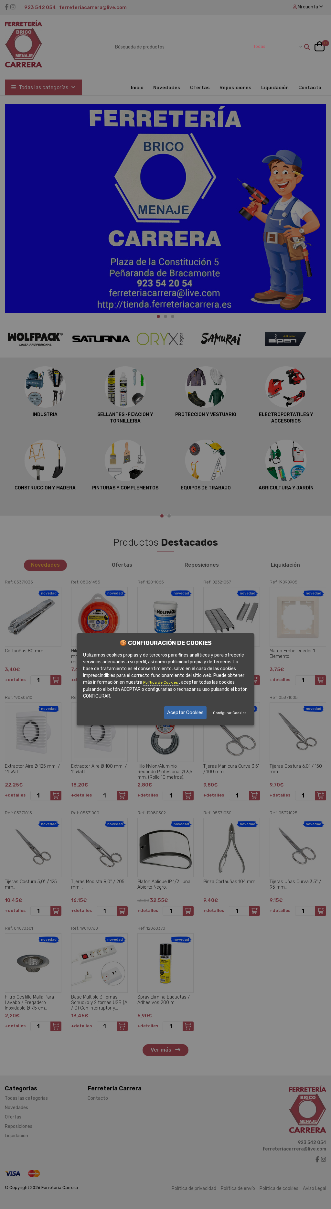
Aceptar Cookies (185, 712)
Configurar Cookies (229, 713)
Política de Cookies (161, 682)
